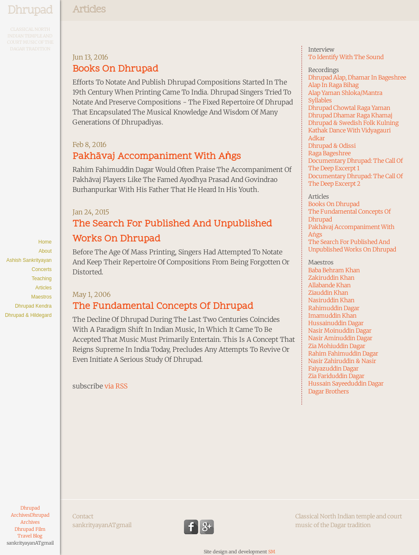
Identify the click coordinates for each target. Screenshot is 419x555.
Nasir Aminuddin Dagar (340, 338)
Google (207, 527)
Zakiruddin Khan (331, 277)
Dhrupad (29, 10)
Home (45, 242)
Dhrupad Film (30, 529)
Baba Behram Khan (334, 270)
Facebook (191, 527)
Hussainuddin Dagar (336, 323)
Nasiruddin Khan (331, 300)
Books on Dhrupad (115, 69)
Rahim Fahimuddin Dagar (343, 353)
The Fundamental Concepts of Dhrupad (162, 307)
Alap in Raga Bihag (333, 85)
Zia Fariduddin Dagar (336, 376)
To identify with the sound (346, 57)
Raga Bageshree (329, 153)
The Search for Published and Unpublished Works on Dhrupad (172, 231)
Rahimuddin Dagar (333, 308)
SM (271, 552)
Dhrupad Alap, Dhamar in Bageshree (357, 77)
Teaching (42, 278)
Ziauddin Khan (328, 292)
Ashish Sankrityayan (29, 260)
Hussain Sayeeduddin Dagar (346, 383)
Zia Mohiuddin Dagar (336, 346)
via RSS (116, 386)
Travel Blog (29, 536)
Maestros (41, 297)
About (45, 251)
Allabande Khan (329, 285)
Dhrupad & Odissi (332, 145)
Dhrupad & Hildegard (28, 315)
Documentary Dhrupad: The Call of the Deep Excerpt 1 (355, 164)
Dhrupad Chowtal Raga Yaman (349, 108)
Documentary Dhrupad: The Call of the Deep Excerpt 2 (355, 179)
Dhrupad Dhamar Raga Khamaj (350, 115)
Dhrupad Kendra (33, 306)
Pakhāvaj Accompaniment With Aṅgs (156, 157)
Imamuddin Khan (332, 315)
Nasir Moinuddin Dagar (340, 330)
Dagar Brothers (328, 391)
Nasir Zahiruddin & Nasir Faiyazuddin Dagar (342, 364)
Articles (43, 288)
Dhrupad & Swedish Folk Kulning (353, 123)
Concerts (42, 269)
